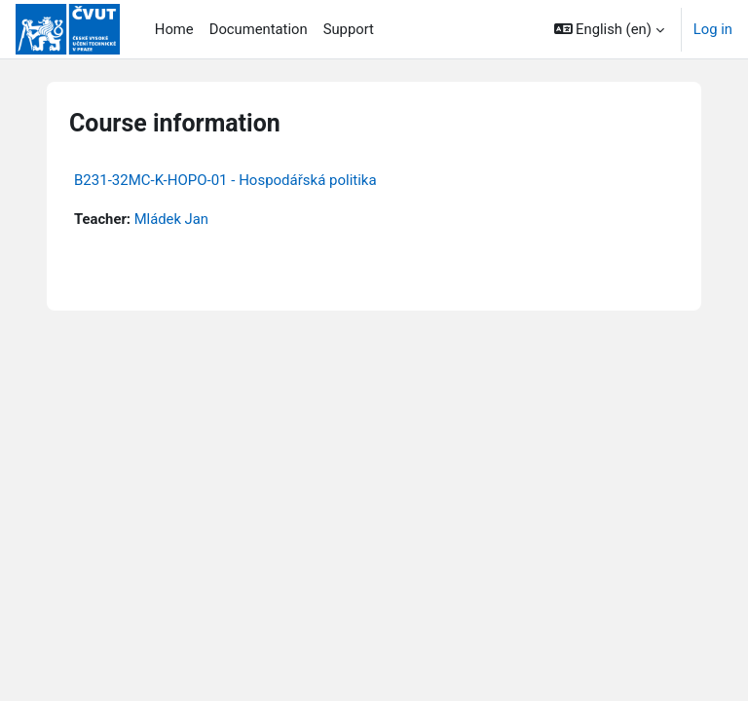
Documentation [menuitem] (258, 29)
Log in (712, 29)
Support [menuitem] (348, 29)
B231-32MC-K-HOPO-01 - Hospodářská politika (225, 180)
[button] (609, 29)
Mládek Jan (171, 219)
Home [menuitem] (174, 29)
